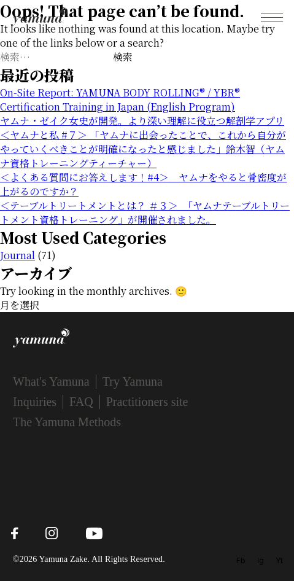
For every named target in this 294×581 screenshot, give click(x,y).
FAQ (81, 401)
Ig (260, 560)
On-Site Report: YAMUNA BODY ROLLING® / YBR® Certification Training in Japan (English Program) (120, 99)
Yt (279, 560)
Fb (241, 560)
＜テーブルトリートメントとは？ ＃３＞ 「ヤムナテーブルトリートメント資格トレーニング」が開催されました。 (145, 212)
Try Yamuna (133, 381)
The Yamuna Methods (67, 422)
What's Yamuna (51, 381)
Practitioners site (147, 401)
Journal (17, 255)
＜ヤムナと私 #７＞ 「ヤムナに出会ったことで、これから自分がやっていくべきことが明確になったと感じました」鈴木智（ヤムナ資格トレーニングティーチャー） (143, 149)
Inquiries (34, 401)
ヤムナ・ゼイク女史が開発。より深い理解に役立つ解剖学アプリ (142, 121)
